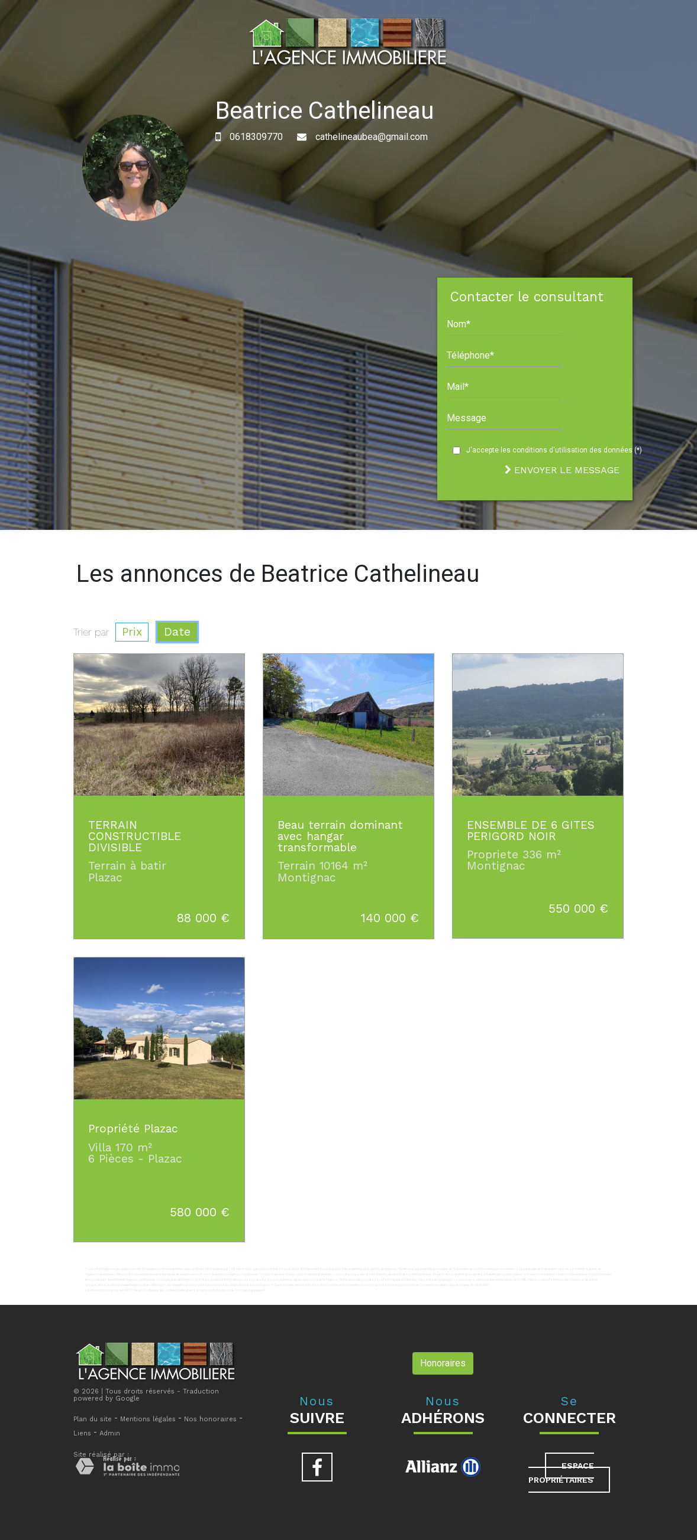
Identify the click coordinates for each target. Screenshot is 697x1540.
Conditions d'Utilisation (212, 1290)
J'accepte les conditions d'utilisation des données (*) (554, 450)
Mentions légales (148, 1419)
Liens (82, 1433)
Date (177, 632)
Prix (132, 632)
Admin (109, 1433)
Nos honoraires (210, 1419)
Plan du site (92, 1419)
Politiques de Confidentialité (164, 1290)
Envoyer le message (562, 470)
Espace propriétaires (561, 1472)
